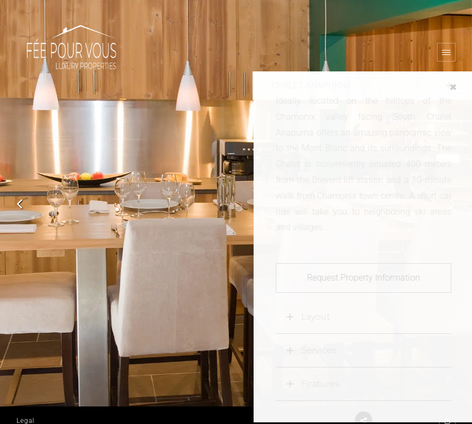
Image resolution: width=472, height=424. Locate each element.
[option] (236, 203)
